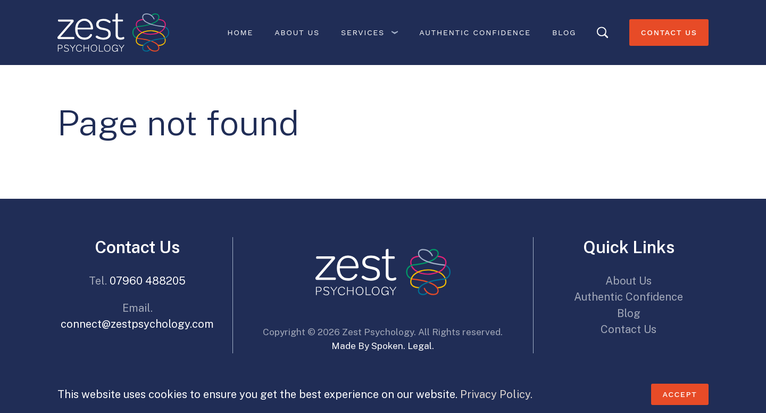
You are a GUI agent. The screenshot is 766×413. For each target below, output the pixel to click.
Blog (564, 32)
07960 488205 (148, 280)
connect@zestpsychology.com (137, 324)
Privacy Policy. (496, 394)
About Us (296, 32)
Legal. (420, 346)
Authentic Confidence (475, 32)
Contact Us (669, 32)
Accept (679, 394)
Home (240, 32)
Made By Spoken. (368, 346)
